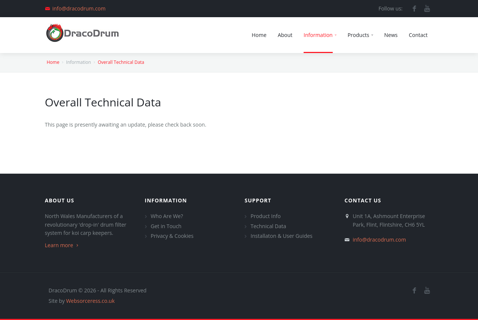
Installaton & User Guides (282, 235)
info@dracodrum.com (79, 8)
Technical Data (268, 226)
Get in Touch (166, 226)
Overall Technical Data (121, 62)
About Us (59, 200)
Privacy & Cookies (172, 235)
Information (166, 200)
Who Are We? (167, 216)
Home (53, 62)
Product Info (266, 216)
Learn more (62, 245)
